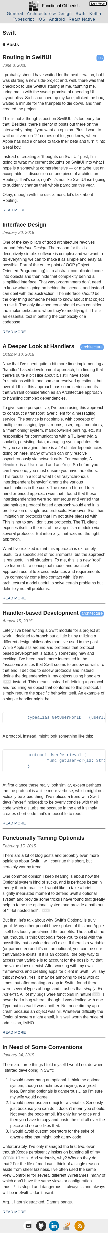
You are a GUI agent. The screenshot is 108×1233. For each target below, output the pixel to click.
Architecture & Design (49, 13)
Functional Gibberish (61, 6)
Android (57, 19)
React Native (82, 19)
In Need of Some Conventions (42, 1047)
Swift (80, 13)
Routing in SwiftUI (27, 57)
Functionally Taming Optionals (43, 838)
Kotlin (95, 13)
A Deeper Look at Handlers (38, 346)
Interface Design (24, 224)
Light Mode (98, 3)
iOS (42, 19)
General (15, 13)
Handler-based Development (41, 613)
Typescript (23, 19)
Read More (14, 210)
